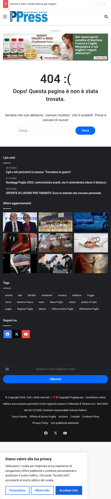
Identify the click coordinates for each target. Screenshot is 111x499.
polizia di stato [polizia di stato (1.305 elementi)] (89, 302)
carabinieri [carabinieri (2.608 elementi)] (47, 295)
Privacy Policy (40, 422)
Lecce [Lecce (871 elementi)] (8, 302)
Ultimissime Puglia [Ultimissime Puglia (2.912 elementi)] (89, 309)
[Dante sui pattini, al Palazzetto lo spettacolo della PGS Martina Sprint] (91, 263)
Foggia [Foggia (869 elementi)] (90, 295)
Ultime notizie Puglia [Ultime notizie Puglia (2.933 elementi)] (62, 309)
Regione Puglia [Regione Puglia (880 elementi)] (25, 309)
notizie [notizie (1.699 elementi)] (72, 302)
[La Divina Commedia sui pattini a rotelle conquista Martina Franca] (56, 222)
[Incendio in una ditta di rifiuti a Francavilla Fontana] (20, 242)
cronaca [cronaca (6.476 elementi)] (62, 295)
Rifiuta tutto (42, 490)
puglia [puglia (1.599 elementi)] (8, 309)
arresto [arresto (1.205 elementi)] (9, 295)
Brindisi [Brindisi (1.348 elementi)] (32, 295)
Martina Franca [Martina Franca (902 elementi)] (25, 302)
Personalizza (17, 490)
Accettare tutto (68, 490)
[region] (44, 475)
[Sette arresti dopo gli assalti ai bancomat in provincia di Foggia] (20, 263)
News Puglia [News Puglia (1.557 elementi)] (56, 302)
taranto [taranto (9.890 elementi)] (42, 309)
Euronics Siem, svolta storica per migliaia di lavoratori (40, 3)
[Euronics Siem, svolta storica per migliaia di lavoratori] (20, 222)
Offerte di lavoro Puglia (43, 416)
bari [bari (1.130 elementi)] (20, 295)
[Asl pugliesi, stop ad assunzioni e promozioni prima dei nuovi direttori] (91, 242)
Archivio (63, 416)
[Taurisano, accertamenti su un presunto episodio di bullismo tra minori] (56, 263)
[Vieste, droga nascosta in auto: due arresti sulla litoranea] (56, 242)
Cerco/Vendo (19, 416)
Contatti (75, 416)
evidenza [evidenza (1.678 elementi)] (77, 295)
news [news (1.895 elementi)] (41, 302)
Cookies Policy (90, 416)
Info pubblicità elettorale (65, 422)
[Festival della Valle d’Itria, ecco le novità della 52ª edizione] (91, 222)
